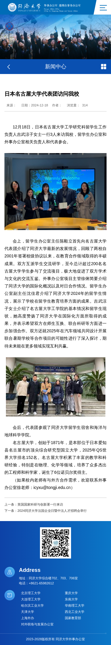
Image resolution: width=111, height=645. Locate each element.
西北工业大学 (74, 611)
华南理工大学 (74, 605)
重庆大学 (71, 593)
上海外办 (27, 618)
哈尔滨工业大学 (32, 605)
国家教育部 (73, 618)
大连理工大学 (31, 599)
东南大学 (71, 599)
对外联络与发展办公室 (37, 624)
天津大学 (27, 611)
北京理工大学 (31, 593)
